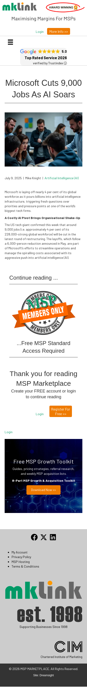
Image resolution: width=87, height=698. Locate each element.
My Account (20, 552)
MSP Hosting (21, 562)
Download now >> (43, 490)
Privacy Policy (21, 557)
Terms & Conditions (25, 566)
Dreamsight (47, 675)
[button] (40, 31)
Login (9, 432)
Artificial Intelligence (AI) (62, 178)
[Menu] (10, 42)
